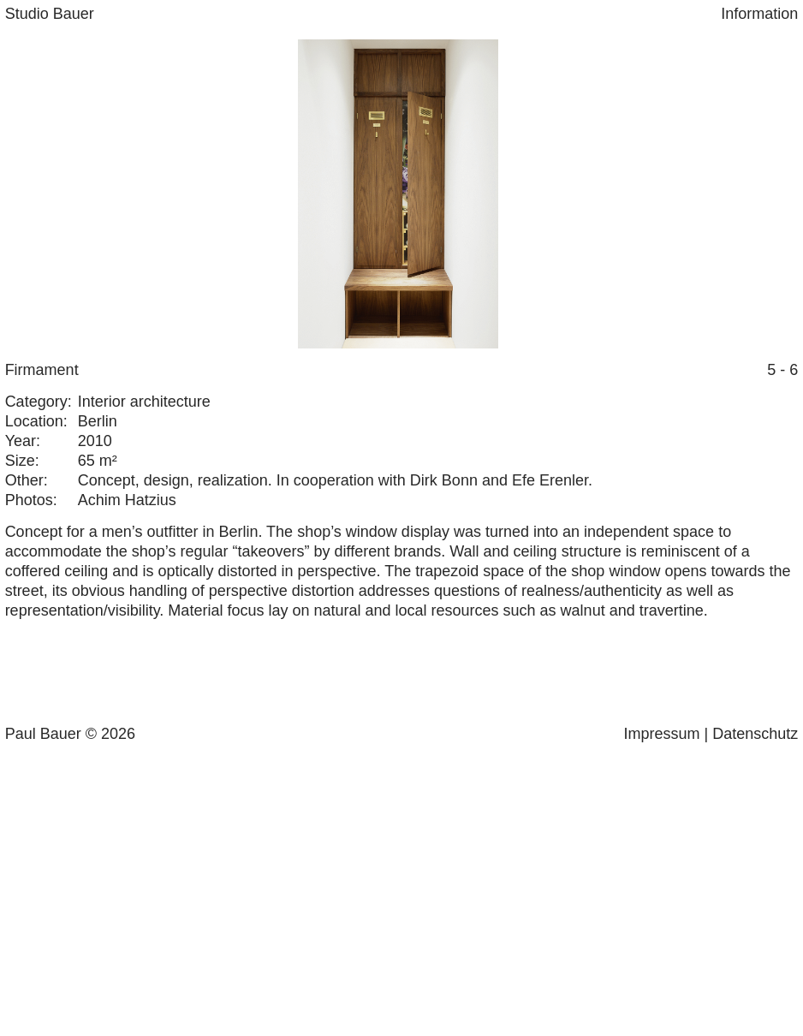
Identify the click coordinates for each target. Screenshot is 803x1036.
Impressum (662, 733)
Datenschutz (755, 733)
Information (759, 13)
